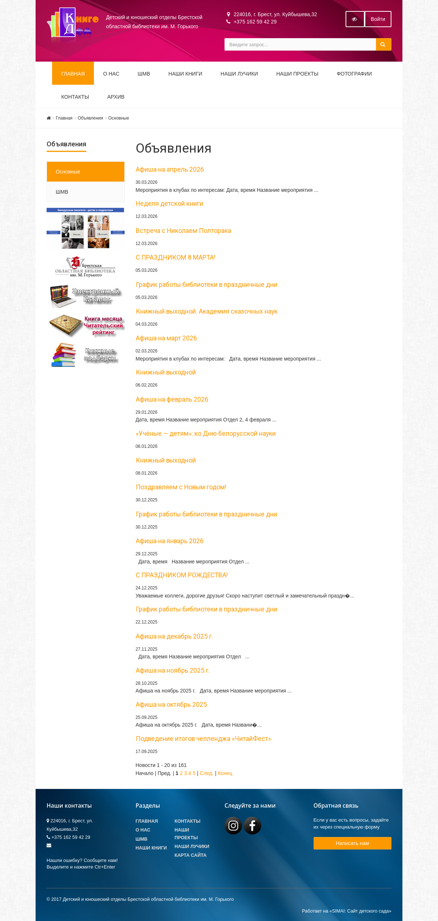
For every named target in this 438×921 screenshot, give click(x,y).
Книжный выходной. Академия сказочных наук (207, 311)
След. (206, 773)
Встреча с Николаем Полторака (183, 230)
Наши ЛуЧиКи (239, 74)
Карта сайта (191, 855)
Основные (118, 118)
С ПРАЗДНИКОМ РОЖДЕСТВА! (182, 575)
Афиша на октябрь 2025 (171, 704)
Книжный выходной (166, 372)
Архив (116, 97)
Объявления (90, 118)
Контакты (75, 97)
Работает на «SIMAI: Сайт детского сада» (346, 911)
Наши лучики (192, 846)
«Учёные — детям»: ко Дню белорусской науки (206, 433)
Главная (73, 74)
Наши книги (185, 74)
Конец (225, 773)
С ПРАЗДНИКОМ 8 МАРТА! (175, 257)
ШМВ (144, 74)
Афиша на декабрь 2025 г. (174, 636)
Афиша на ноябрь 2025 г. (173, 670)
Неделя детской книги (169, 203)
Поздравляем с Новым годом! (181, 487)
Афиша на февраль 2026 (172, 399)
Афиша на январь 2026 (170, 541)
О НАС (111, 74)
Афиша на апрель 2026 (170, 169)
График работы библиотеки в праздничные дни (206, 284)
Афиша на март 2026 (166, 338)
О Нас (143, 830)
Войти (378, 19)
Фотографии (354, 74)
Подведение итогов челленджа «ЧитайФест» (203, 738)
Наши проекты (297, 74)
